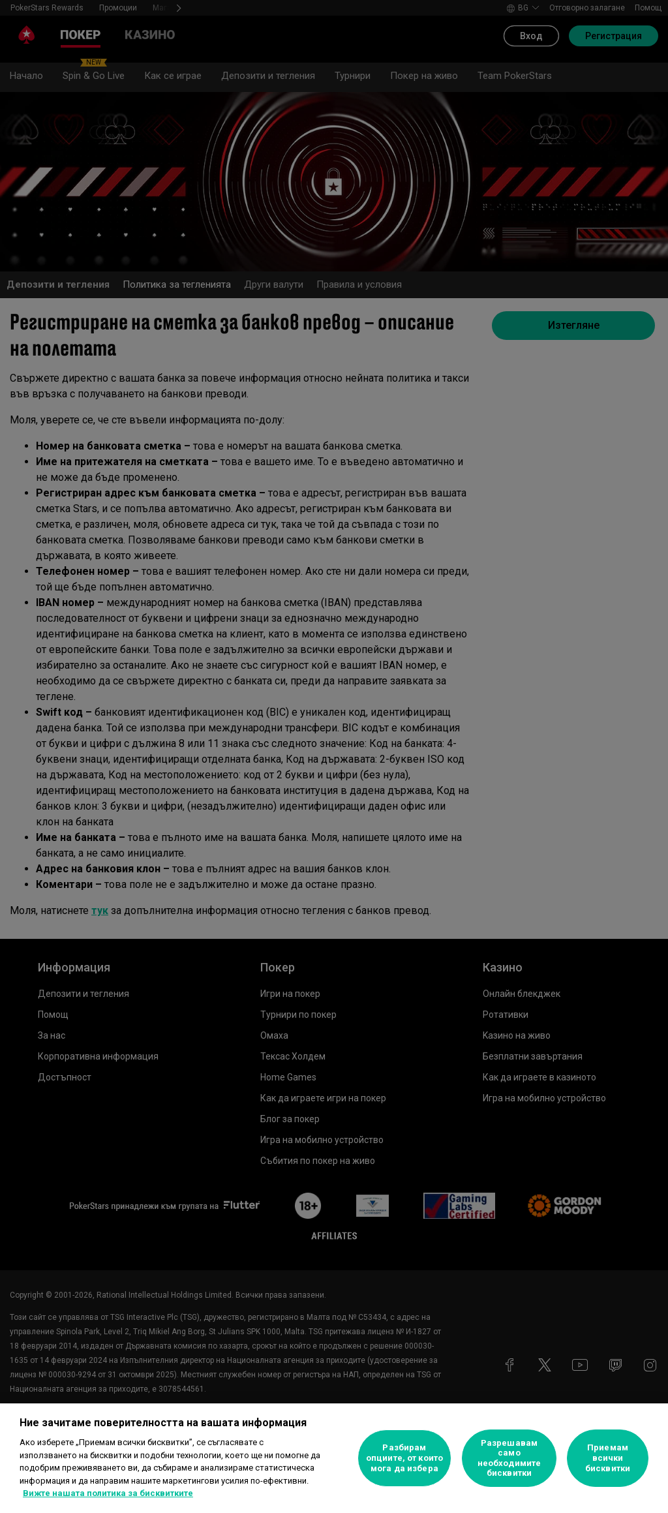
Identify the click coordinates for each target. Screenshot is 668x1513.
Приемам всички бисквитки (607, 1458)
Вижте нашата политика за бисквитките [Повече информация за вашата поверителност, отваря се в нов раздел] (108, 1493)
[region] (334, 1458)
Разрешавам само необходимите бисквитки (509, 1458)
